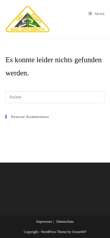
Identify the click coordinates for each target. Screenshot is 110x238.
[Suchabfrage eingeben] (55, 97)
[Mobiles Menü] (96, 13)
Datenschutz (65, 222)
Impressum (44, 222)
